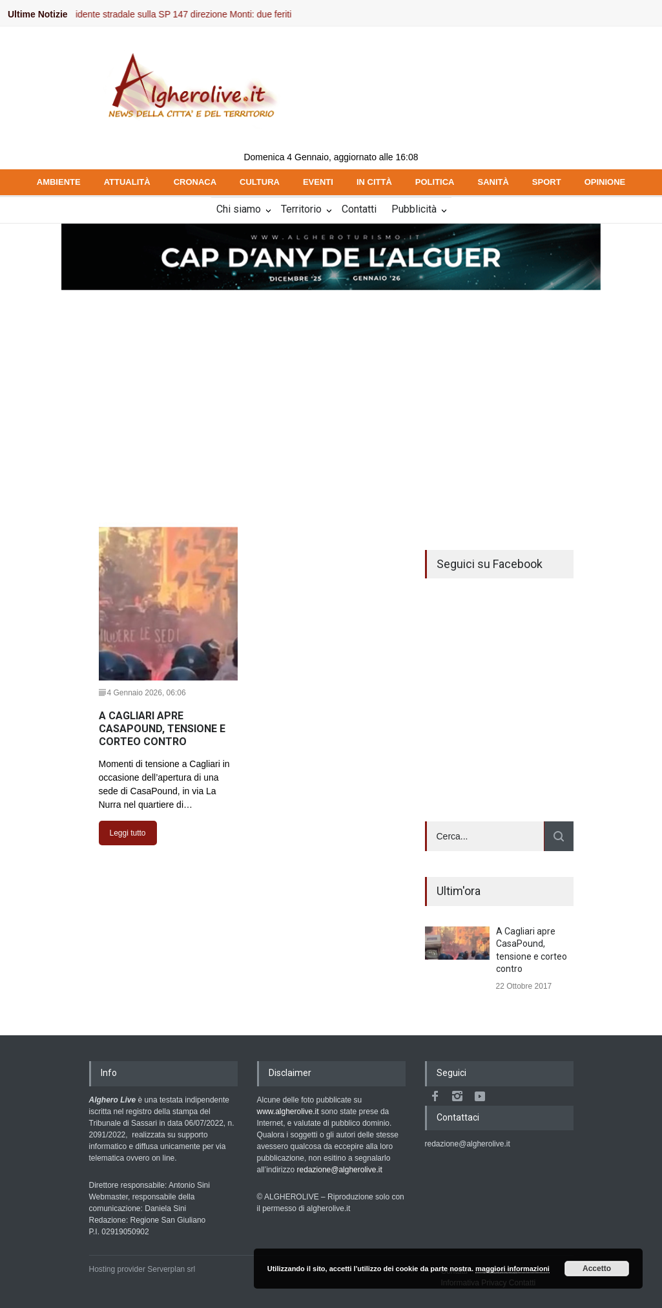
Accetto (597, 1268)
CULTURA (260, 182)
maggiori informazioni (512, 1268)
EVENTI (318, 182)
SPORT (546, 182)
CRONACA (195, 182)
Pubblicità (414, 209)
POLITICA (435, 182)
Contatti (359, 209)
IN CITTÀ (374, 182)
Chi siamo (238, 209)
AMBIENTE (59, 182)
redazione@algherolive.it (339, 1169)
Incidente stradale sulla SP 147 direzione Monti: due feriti (184, 14)
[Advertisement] (331, 388)
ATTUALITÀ (127, 182)
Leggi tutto (128, 833)
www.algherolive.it (288, 1111)
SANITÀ (492, 182)
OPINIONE (605, 182)
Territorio (301, 209)
